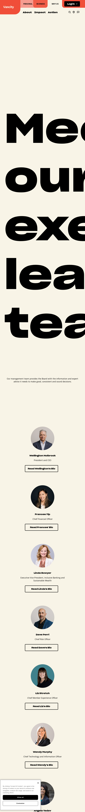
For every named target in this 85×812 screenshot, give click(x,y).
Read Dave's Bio (41, 647)
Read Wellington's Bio (41, 468)
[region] (20, 795)
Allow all (20, 797)
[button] (72, 4)
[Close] (38, 783)
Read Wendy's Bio (41, 764)
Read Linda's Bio (41, 588)
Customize (20, 803)
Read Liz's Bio (41, 706)
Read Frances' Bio (41, 527)
